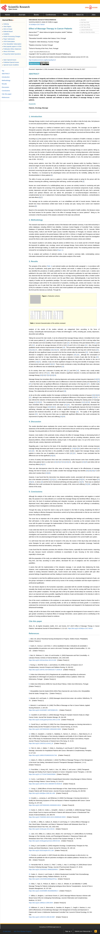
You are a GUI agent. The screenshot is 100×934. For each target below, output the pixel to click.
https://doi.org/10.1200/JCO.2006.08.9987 (42, 917)
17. (30, 788)
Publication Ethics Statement (11, 49)
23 (97, 357)
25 (98, 379)
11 (95, 343)
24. (30, 864)
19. (30, 810)
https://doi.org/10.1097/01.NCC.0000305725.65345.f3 (45, 784)
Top (3, 71)
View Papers (6, 26)
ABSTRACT (34, 74)
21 (87, 352)
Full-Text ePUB (85, 27)
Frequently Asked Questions (11, 54)
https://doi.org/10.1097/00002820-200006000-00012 (45, 805)
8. (29, 698)
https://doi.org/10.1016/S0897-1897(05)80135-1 (43, 710)
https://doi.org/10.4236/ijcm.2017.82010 (80, 628)
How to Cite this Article (87, 32)
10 (68, 343)
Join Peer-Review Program (23, 931)
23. (30, 855)
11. (30, 724)
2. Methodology (36, 220)
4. (29, 665)
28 (65, 391)
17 (36, 350)
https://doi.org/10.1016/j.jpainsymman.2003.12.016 (44, 719)
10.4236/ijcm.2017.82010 (37, 24)
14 (86, 345)
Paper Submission (8, 39)
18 (52, 350)
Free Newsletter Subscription (11, 44)
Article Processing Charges (11, 36)
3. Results (33, 261)
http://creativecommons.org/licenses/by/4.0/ (42, 60)
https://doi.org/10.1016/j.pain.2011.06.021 (42, 829)
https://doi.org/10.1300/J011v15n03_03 (41, 743)
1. (29, 639)
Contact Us (58, 927)
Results (4, 84)
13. (30, 748)
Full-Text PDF (84, 22)
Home (7, 15)
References (34, 633)
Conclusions (6, 90)
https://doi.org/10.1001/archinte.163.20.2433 (42, 660)
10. (30, 715)
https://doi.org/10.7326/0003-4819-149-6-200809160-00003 (47, 817)
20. (30, 822)
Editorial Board (7, 31)
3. (29, 655)
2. (29, 646)
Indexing (5, 24)
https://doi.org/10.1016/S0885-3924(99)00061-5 (43, 891)
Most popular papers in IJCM (11, 46)
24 (54, 375)
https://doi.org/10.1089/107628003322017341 (43, 755)
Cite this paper (35, 621)
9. (29, 705)
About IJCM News (8, 51)
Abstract (83, 20)
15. (30, 769)
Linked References (86, 30)
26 (98, 381)
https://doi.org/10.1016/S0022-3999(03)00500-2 (43, 869)
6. (29, 684)
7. (29, 691)
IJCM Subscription (8, 41)
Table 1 (49, 266)
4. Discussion (35, 422)
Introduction (6, 77)
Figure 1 (60, 250)
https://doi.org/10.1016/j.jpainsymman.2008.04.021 (44, 841)
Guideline (5, 34)
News (65, 15)
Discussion (5, 87)
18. (30, 798)
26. (30, 884)
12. (30, 734)
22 (78, 354)
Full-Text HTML (85, 25)
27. (30, 895)
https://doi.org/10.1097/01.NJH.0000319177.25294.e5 (45, 669)
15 (30, 350)
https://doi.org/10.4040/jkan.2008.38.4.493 (42, 793)
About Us (79, 15)
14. (30, 760)
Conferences (51, 15)
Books (36, 15)
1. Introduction (35, 116)
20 (57, 350)
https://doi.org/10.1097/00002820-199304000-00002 (45, 729)
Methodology (6, 80)
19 (54, 350)
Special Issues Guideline (10, 65)
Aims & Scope (7, 29)
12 (33, 345)
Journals (21, 15)
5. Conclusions (35, 492)
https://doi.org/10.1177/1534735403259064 (42, 774)
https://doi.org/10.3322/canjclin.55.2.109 (41, 850)
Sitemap (52, 927)
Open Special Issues (9, 60)
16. (30, 779)
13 (67, 345)
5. (29, 674)
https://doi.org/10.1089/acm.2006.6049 (41, 903)
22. (30, 845)
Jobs (93, 15)
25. (30, 874)
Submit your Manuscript (82, 931)
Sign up (67, 931)
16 (33, 350)
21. (30, 834)
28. (30, 907)
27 (30, 384)
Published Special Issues (10, 62)
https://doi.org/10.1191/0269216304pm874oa (43, 879)
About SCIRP (46, 927)
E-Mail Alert (7, 931)
